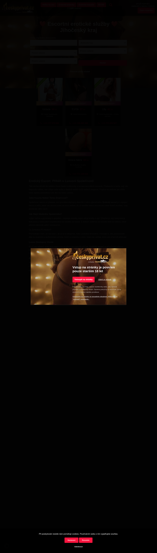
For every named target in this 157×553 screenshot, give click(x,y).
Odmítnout (78, 547)
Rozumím (85, 540)
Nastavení (71, 540)
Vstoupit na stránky (83, 279)
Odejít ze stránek (104, 280)
